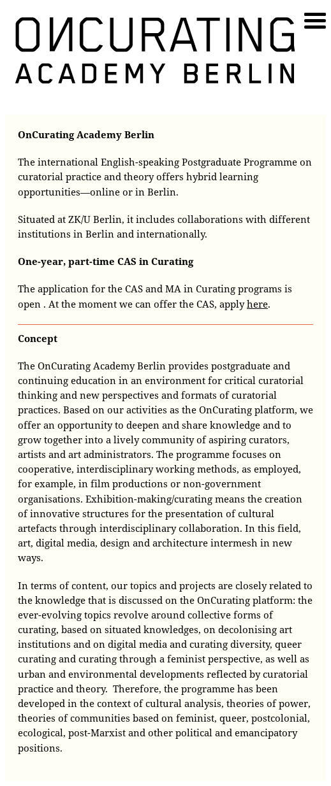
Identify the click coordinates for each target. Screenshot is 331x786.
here (257, 303)
